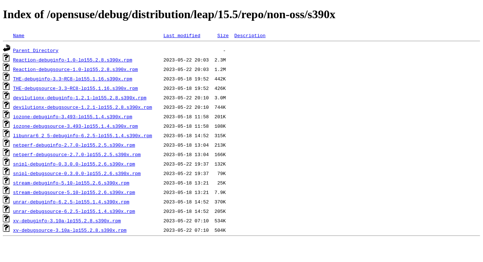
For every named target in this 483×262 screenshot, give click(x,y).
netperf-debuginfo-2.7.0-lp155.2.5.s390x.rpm (74, 145)
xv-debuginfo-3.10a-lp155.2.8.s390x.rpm (67, 220)
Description (250, 35)
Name (18, 35)
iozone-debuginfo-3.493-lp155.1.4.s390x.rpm (72, 116)
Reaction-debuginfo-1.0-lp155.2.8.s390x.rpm (72, 59)
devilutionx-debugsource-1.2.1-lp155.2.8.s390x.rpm (82, 107)
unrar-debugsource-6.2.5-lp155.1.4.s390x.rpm (74, 211)
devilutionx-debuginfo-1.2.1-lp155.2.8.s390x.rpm (80, 97)
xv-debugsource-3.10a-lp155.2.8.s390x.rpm (70, 230)
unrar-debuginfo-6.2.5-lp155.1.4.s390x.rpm (71, 201)
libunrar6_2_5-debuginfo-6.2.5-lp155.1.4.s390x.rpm (82, 135)
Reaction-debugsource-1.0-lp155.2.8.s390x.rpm (75, 69)
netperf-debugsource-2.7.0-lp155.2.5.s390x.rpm (77, 154)
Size (222, 35)
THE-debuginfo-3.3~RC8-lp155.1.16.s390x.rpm (72, 78)
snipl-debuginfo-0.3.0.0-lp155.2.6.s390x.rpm (74, 163)
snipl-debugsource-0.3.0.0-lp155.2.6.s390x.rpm (77, 173)
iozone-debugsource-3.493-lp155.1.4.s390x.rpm (75, 126)
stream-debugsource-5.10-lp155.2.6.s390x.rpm (74, 192)
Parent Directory (36, 50)
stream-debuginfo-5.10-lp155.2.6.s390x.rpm (71, 182)
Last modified (181, 35)
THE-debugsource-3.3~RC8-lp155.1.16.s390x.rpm (75, 88)
